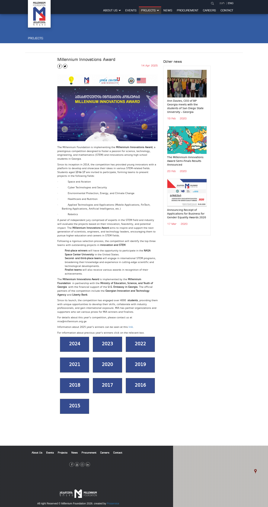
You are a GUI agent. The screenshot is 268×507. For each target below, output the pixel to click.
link (131, 327)
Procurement (187, 10)
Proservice (113, 503)
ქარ (222, 3)
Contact (227, 10)
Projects (150, 10)
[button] (260, 475)
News (167, 10)
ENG (230, 3)
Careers (209, 10)
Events (131, 10)
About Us (112, 10)
